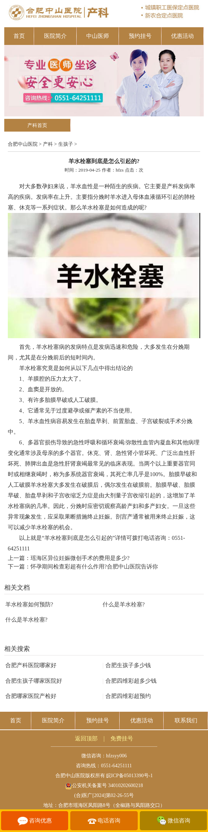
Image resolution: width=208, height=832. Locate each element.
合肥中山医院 (23, 144)
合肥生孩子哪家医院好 (33, 681)
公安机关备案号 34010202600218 (104, 785)
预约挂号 (140, 36)
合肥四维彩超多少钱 (130, 681)
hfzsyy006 (116, 755)
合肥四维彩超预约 (127, 696)
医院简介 (55, 36)
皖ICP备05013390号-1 (129, 775)
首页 (19, 36)
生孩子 (65, 144)
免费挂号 (121, 738)
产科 (48, 144)
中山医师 (97, 36)
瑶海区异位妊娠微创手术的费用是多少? (80, 558)
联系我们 (186, 720)
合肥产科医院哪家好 (30, 665)
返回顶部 (86, 738)
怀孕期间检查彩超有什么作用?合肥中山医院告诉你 (94, 567)
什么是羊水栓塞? (124, 604)
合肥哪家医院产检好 (30, 696)
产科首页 (37, 125)
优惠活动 (182, 36)
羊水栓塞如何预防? (29, 604)
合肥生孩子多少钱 (127, 665)
